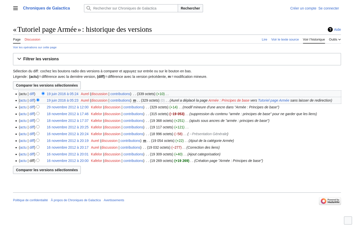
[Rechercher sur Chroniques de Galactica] (131, 8)
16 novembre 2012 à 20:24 (67, 134)
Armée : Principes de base (229, 100)
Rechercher (190, 8)
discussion (99, 94)
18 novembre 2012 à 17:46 (67, 114)
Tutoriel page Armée (273, 100)
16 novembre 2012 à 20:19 (67, 141)
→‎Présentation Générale (207, 134)
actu (23, 100)
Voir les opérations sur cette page (34, 47)
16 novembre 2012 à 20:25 (67, 127)
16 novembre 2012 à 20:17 (67, 147)
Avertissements (114, 200)
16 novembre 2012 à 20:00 (67, 161)
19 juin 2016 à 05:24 (62, 94)
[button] (177, 59)
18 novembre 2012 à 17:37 (67, 121)
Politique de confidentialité (30, 200)
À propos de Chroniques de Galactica (75, 200)
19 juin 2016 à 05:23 (62, 100)
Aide (337, 30)
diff (32, 94)
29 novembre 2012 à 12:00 (67, 107)
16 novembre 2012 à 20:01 (67, 154)
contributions (120, 94)
